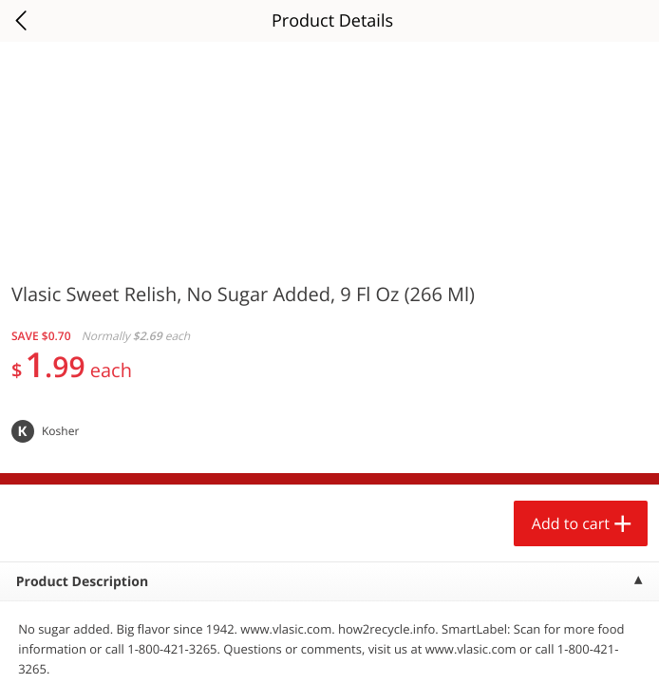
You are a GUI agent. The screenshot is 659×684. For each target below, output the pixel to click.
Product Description (82, 582)
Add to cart (571, 523)
